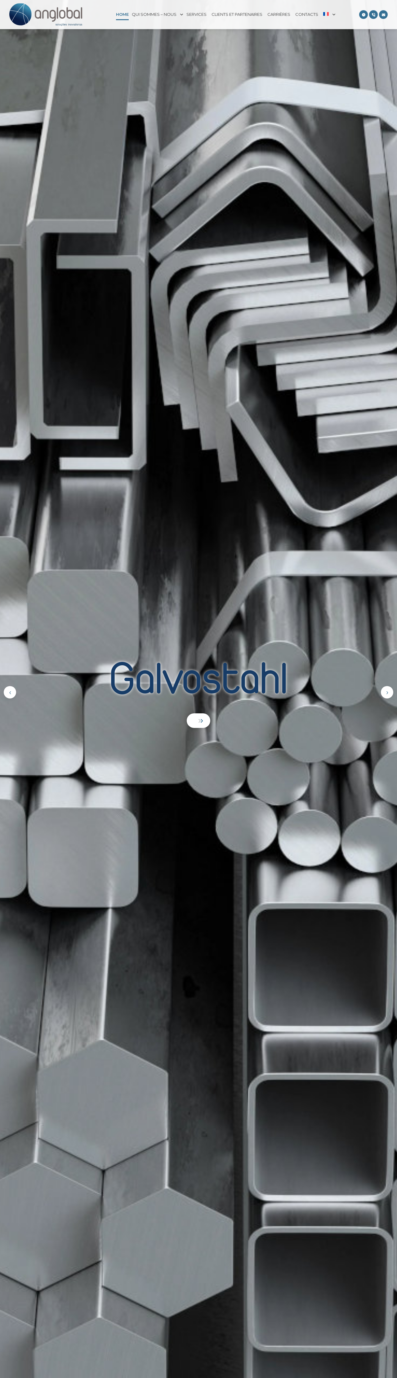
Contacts (306, 14)
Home (122, 14)
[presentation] (10, 692)
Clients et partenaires (237, 14)
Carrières (278, 14)
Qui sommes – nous (154, 14)
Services (196, 14)
